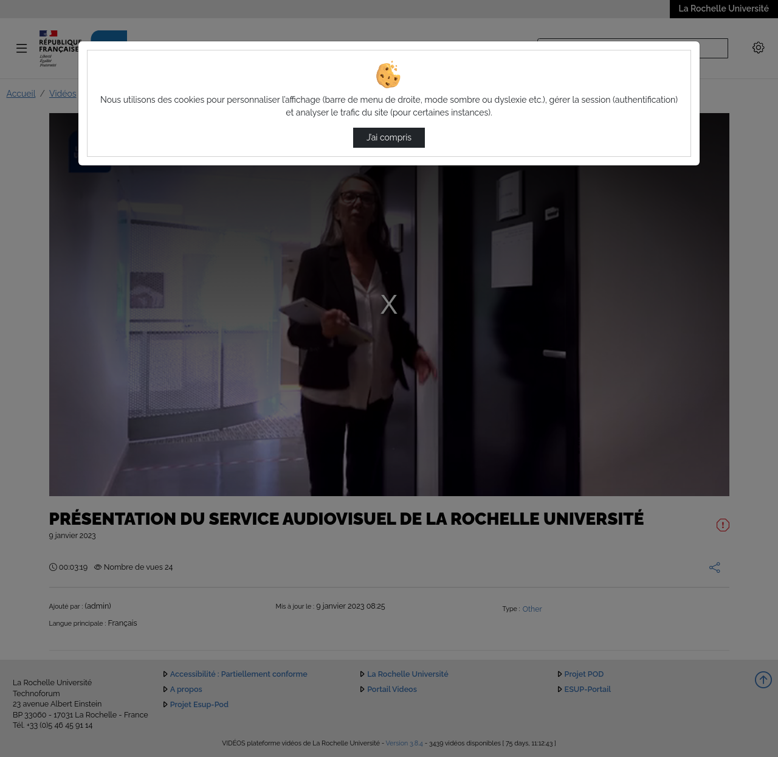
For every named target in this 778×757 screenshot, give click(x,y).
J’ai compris (389, 137)
